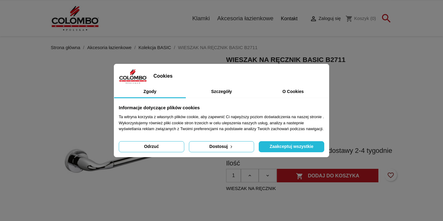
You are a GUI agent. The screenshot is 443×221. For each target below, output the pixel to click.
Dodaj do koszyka (327, 176)
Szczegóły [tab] (221, 91)
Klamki (201, 18)
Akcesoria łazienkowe (245, 18)
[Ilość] (233, 175)
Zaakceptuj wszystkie (291, 146)
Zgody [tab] (149, 91)
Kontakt (289, 18)
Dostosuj (222, 146)
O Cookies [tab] (293, 91)
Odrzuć (151, 146)
